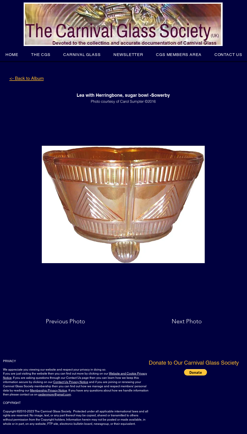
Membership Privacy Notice (48, 390)
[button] (41, 54)
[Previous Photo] (72, 321)
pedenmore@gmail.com (54, 394)
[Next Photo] (177, 321)
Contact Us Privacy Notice (70, 382)
